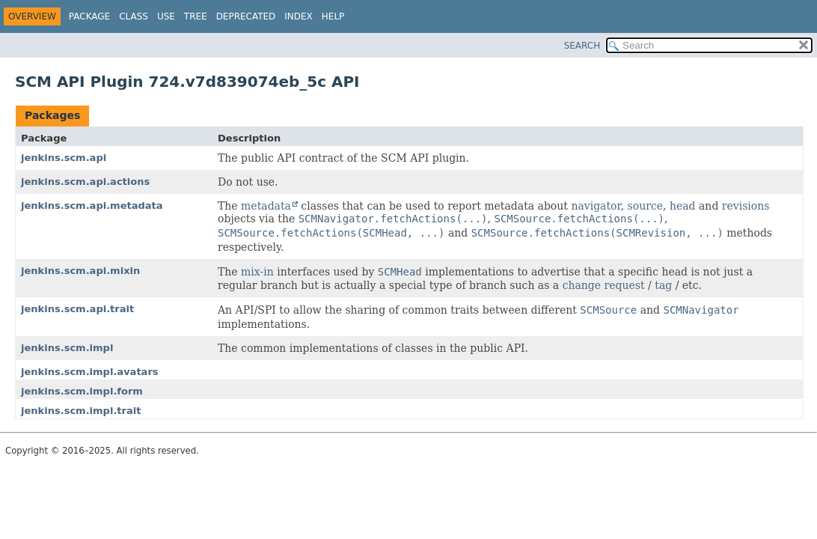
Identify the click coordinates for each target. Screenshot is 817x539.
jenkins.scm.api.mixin (80, 270)
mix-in (257, 272)
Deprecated (246, 16)
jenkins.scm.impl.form (82, 391)
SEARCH (582, 45)
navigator (595, 206)
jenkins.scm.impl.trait (81, 410)
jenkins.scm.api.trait (77, 308)
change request (604, 285)
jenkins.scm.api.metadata (92, 205)
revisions (746, 206)
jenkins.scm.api (63, 157)
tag (663, 285)
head (683, 206)
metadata (266, 206)
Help (333, 16)
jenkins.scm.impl (67, 347)
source (645, 206)
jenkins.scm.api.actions (85, 181)
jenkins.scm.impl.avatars (90, 371)
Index (298, 16)
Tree (195, 16)
